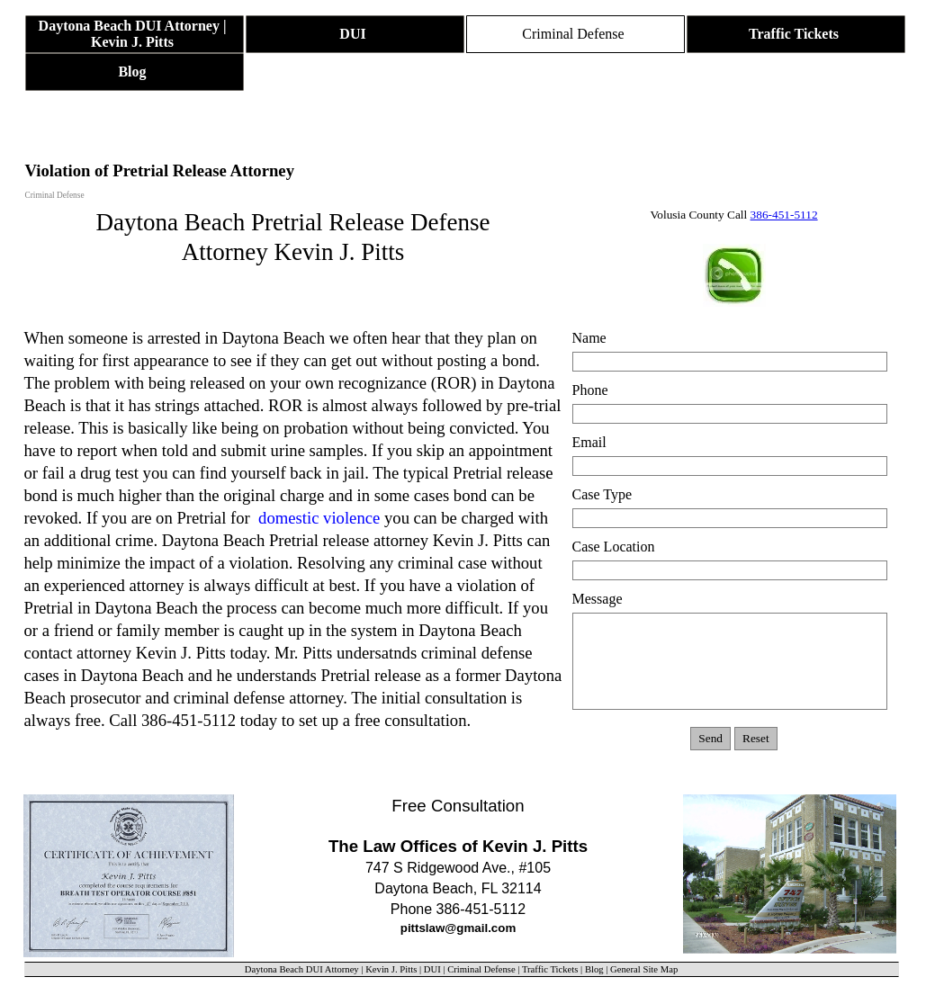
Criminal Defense (481, 969)
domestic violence (319, 517)
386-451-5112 (784, 214)
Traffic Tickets (550, 969)
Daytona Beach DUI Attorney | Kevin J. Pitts (331, 969)
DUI (432, 969)
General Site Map (644, 969)
